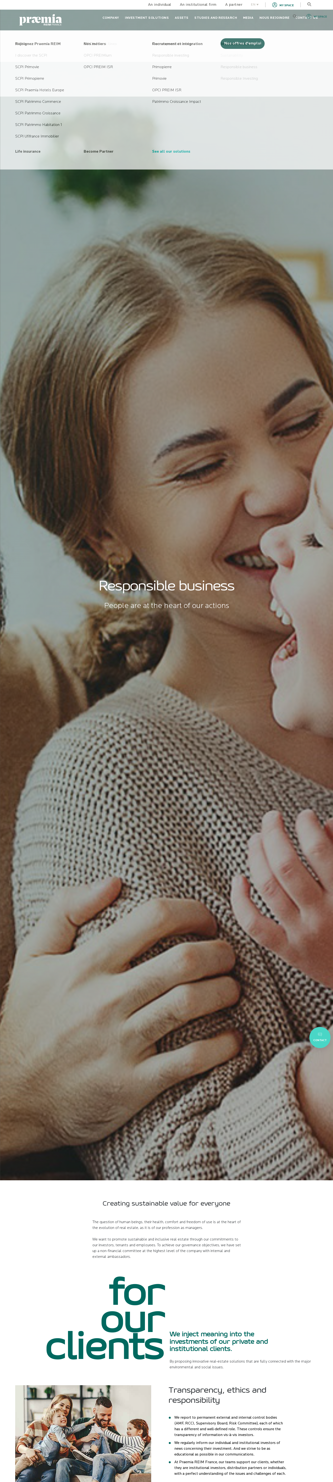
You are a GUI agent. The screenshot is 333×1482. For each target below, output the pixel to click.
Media (248, 18)
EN (255, 4)
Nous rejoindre (274, 18)
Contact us (306, 18)
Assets (182, 18)
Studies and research (215, 18)
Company (110, 18)
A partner (234, 5)
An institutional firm (198, 5)
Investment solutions (147, 18)
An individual (159, 5)
